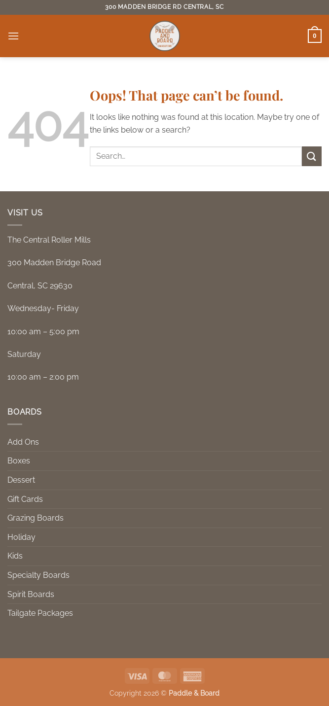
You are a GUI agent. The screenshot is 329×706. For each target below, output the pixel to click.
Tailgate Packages (40, 613)
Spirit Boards (30, 594)
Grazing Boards (35, 518)
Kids (15, 556)
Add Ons (23, 442)
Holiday (21, 537)
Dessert (21, 480)
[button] (13, 36)
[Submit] (312, 156)
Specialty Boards (38, 575)
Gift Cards (25, 499)
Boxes (18, 460)
